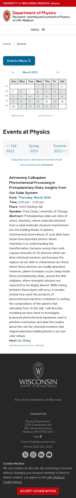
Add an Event (17, 115)
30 (47, 106)
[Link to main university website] (38, 388)
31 (54, 106)
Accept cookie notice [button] (38, 491)
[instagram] (33, 454)
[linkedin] (41, 454)
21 (29, 101)
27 (21, 106)
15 (38, 96)
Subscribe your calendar (26, 159)
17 (54, 96)
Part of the (38, 400)
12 (13, 96)
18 (62, 96)
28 (30, 106)
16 (46, 96)
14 (30, 96)
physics (55, 3)
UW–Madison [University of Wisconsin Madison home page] (26, 3)
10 (55, 91)
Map (38, 436)
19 (13, 101)
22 (38, 101)
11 (61, 91)
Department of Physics (34, 12)
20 (21, 101)
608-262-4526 (42, 446)
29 (38, 106)
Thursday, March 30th (34, 197)
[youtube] (49, 454)
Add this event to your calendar (26, 345)
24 (55, 101)
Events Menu (19, 61)
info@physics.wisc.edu (42, 441)
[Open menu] (38, 30)
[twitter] (25, 454)
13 (21, 96)
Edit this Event (45, 115)
